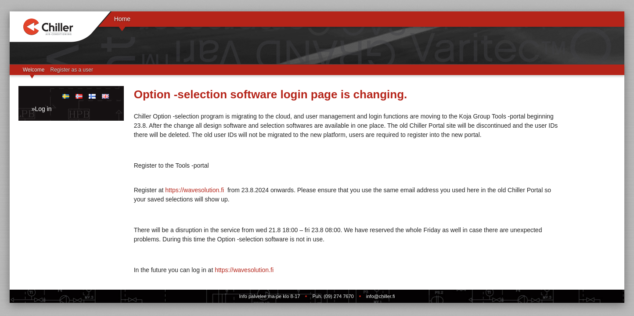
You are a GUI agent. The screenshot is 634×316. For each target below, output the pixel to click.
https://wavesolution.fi (194, 190)
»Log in (42, 108)
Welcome (34, 70)
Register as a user (71, 70)
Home (122, 18)
